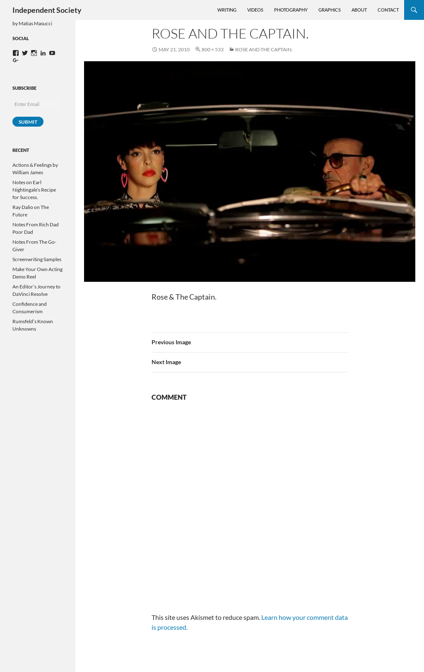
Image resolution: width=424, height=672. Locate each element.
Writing (226, 9)
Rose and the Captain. (264, 49)
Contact (388, 9)
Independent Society (47, 9)
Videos (255, 9)
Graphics (329, 9)
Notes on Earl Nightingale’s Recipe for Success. (34, 189)
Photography (291, 9)
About (359, 9)
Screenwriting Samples (36, 259)
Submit (28, 122)
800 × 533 (213, 49)
